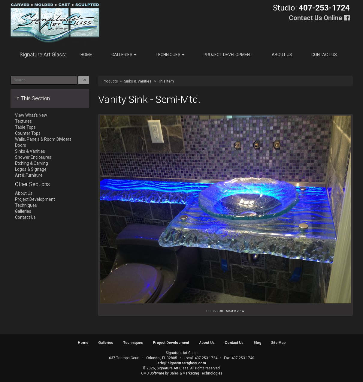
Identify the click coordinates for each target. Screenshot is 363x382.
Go (83, 80)
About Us (282, 54)
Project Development (228, 54)
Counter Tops (28, 133)
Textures (23, 121)
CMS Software (152, 373)
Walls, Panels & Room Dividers (43, 139)
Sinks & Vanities (137, 81)
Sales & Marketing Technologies (196, 373)
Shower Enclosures (33, 157)
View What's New (31, 115)
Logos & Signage (31, 169)
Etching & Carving (31, 163)
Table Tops (25, 127)
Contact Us (324, 54)
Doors (20, 145)
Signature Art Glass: (43, 54)
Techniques (170, 54)
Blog (257, 343)
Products (110, 81)
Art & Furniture (29, 175)
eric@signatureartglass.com (181, 363)
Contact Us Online (315, 18)
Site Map (278, 343)
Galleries (123, 54)
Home (86, 54)
